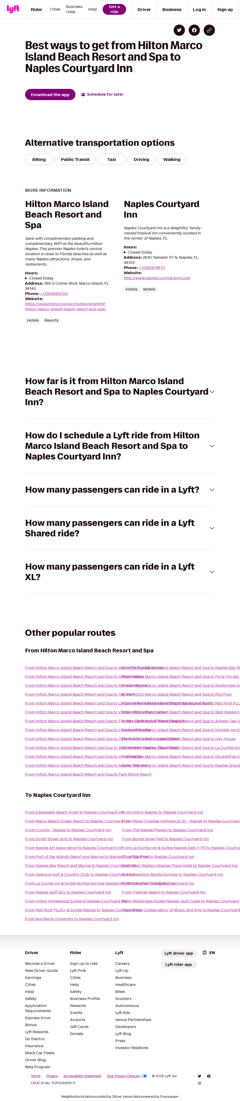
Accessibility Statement (82, 1076)
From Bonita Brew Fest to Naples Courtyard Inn (165, 839)
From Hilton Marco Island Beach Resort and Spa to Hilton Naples (84, 676)
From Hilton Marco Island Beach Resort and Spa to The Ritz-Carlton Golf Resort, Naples (104, 721)
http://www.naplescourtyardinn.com (157, 278)
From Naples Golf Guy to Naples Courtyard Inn (68, 892)
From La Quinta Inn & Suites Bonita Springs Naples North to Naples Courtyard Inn (100, 883)
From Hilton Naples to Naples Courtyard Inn (162, 812)
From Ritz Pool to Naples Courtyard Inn (158, 856)
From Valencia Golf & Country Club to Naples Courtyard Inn (80, 874)
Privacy (52, 1076)
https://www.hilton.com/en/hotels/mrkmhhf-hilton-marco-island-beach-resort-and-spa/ (65, 306)
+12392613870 (152, 267)
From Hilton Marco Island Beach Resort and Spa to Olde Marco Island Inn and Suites (102, 738)
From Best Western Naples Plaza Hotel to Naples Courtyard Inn (180, 865)
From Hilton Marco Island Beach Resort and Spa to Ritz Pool (177, 694)
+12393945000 (54, 293)
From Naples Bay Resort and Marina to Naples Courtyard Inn (80, 865)
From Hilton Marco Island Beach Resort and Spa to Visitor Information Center (95, 712)
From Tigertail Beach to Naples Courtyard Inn (164, 892)
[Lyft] (13, 9)
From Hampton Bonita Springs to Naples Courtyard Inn (172, 874)
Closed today (41, 278)
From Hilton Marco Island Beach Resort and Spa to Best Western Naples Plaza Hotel (101, 747)
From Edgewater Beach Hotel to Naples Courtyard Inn (74, 812)
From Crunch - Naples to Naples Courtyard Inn (68, 830)
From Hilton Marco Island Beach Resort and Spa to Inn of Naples (84, 756)
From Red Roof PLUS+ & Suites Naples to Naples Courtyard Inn (83, 910)
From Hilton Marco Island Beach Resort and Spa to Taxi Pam (80, 694)
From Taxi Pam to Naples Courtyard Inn (158, 883)
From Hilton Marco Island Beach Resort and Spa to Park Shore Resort (88, 774)
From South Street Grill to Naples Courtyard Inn (69, 839)
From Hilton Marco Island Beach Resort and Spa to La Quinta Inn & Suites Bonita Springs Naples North (119, 703)
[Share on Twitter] (179, 30)
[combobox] (208, 953)
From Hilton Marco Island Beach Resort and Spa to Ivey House (179, 738)
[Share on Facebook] (194, 30)
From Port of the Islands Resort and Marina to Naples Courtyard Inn (87, 856)
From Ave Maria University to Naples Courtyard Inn (72, 919)
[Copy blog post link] (209, 30)
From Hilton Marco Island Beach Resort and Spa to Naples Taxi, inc (86, 765)
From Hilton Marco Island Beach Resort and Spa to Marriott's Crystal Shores (94, 667)
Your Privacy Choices (127, 1076)
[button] (120, 391)
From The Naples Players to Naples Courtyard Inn (167, 830)
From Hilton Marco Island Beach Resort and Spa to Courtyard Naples (88, 730)
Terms (36, 1076)
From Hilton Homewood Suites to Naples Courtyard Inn (76, 901)
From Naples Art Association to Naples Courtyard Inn (74, 847)
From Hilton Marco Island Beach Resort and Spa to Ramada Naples (86, 685)
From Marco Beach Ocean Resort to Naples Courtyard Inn (77, 821)
